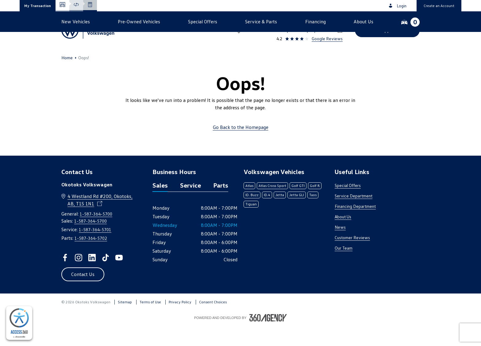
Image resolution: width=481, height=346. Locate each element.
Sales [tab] (160, 205)
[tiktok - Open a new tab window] (105, 277)
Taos (313, 214)
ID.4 (267, 214)
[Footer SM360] (268, 337)
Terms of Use (150, 322)
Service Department (353, 215)
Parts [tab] (220, 205)
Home (67, 77)
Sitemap (125, 322)
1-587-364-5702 (91, 258)
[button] (38, 5)
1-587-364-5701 (95, 249)
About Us (343, 236)
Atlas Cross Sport (272, 205)
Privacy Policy (180, 322)
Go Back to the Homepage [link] (240, 147)
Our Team (343, 267)
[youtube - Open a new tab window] (119, 277)
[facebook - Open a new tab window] (65, 277)
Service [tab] (190, 205)
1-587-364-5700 (325, 22)
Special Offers (348, 205)
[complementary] (19, 323)
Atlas (249, 205)
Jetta (279, 214)
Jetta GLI (296, 214)
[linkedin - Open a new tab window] (92, 277)
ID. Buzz (252, 214)
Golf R (315, 205)
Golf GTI (298, 205)
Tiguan (251, 224)
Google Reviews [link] (327, 38)
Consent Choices (213, 322)
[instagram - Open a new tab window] (78, 277)
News (340, 247)
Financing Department (355, 226)
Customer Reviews (352, 257)
